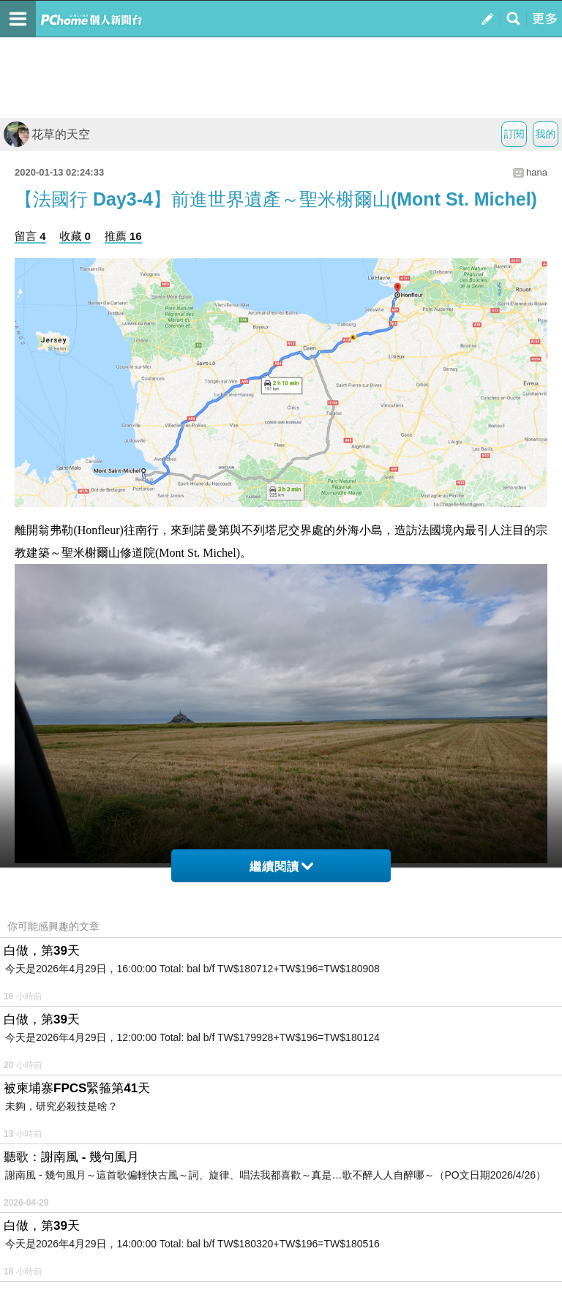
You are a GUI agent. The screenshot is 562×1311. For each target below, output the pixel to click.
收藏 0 (75, 236)
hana (536, 172)
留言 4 (30, 236)
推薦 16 (123, 236)
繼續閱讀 (281, 866)
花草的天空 (47, 134)
